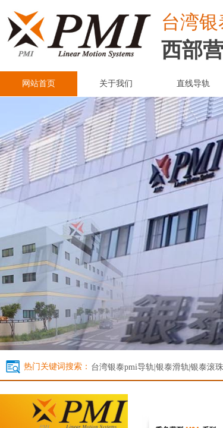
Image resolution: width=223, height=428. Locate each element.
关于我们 (116, 83)
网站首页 (38, 83)
